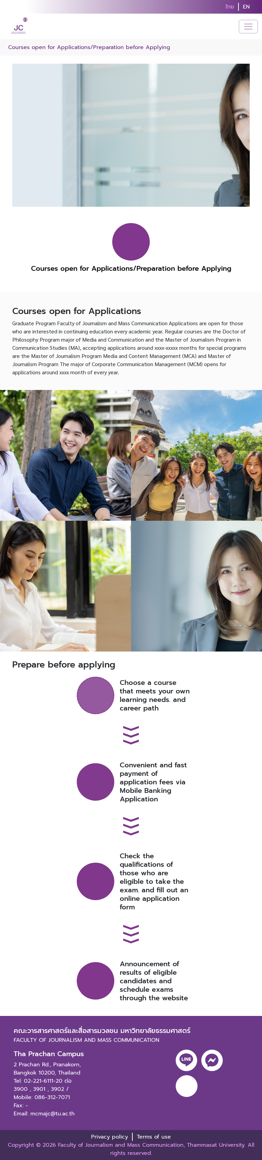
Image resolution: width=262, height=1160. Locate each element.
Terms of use (154, 1137)
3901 (39, 1089)
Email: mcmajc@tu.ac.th (44, 1114)
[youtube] (187, 1086)
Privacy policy (109, 1137)
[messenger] (212, 1060)
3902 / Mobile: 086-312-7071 (42, 1093)
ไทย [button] (229, 7)
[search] (258, 7)
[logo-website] (20, 26)
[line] (186, 1060)
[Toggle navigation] (248, 26)
